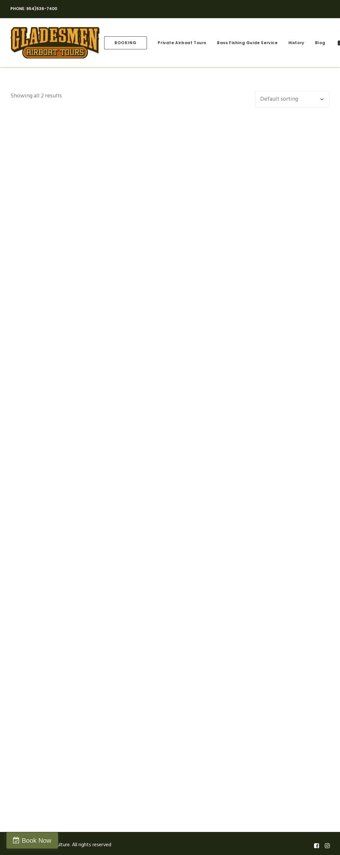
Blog (320, 42)
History (296, 42)
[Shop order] (292, 99)
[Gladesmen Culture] (55, 42)
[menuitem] (126, 42)
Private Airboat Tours (182, 42)
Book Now (36, 840)
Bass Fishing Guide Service (247, 42)
